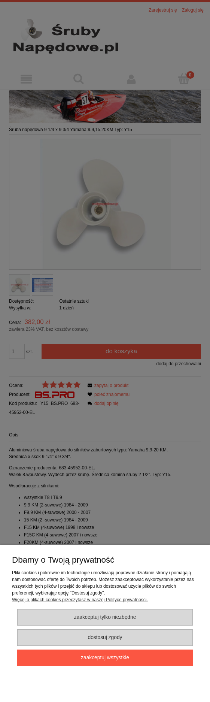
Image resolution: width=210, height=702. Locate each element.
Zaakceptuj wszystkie (105, 657)
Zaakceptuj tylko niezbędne (105, 617)
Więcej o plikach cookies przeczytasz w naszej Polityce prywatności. (80, 599)
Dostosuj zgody (105, 637)
